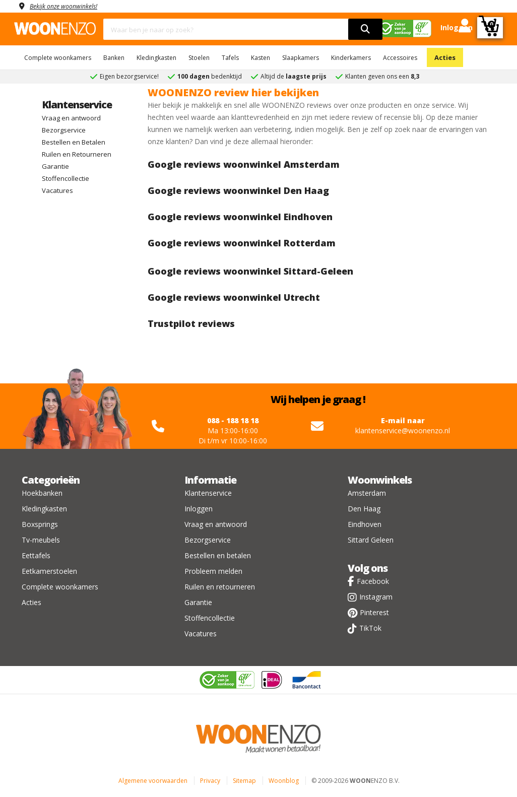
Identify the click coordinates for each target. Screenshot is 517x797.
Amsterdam (367, 493)
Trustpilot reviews (191, 323)
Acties (445, 57)
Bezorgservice (64, 130)
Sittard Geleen (371, 540)
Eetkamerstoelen (49, 571)
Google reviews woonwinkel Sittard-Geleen (250, 271)
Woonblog (284, 780)
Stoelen (199, 57)
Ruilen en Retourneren (76, 154)
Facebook (373, 581)
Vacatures (57, 190)
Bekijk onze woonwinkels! (69, 6)
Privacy (210, 780)
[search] (365, 29)
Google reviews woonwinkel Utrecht (234, 297)
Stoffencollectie (65, 178)
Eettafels (36, 555)
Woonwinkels (380, 480)
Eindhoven (364, 524)
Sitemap (244, 780)
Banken (113, 57)
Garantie (55, 166)
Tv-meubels (41, 540)
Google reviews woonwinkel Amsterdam (244, 164)
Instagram (376, 597)
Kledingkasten (156, 57)
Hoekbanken (42, 493)
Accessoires (400, 57)
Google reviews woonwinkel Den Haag (238, 190)
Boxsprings (40, 524)
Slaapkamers (300, 57)
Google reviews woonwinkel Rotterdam (242, 243)
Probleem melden (213, 571)
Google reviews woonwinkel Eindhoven (240, 217)
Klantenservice (77, 104)
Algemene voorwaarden (152, 780)
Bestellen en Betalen (73, 142)
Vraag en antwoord (71, 117)
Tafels (230, 57)
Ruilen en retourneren (219, 586)
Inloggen (198, 508)
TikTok (370, 628)
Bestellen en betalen (217, 555)
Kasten (260, 57)
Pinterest (374, 612)
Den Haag (364, 508)
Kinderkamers (351, 57)
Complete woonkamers (57, 57)
